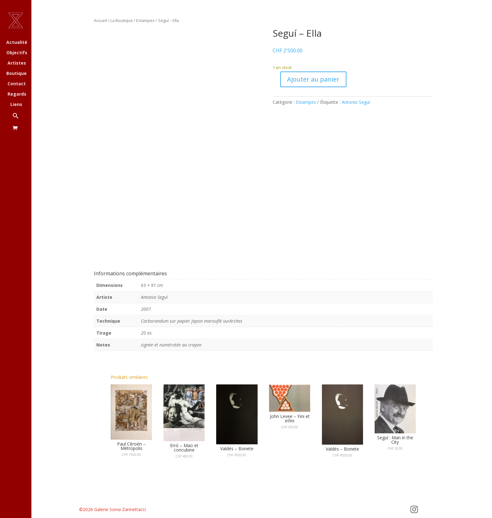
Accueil (100, 20)
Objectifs (16, 53)
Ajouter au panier (313, 79)
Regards (17, 94)
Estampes (145, 20)
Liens (16, 104)
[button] (22, 119)
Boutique (16, 73)
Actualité (16, 42)
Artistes (17, 63)
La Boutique (121, 20)
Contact (17, 84)
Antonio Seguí (356, 102)
